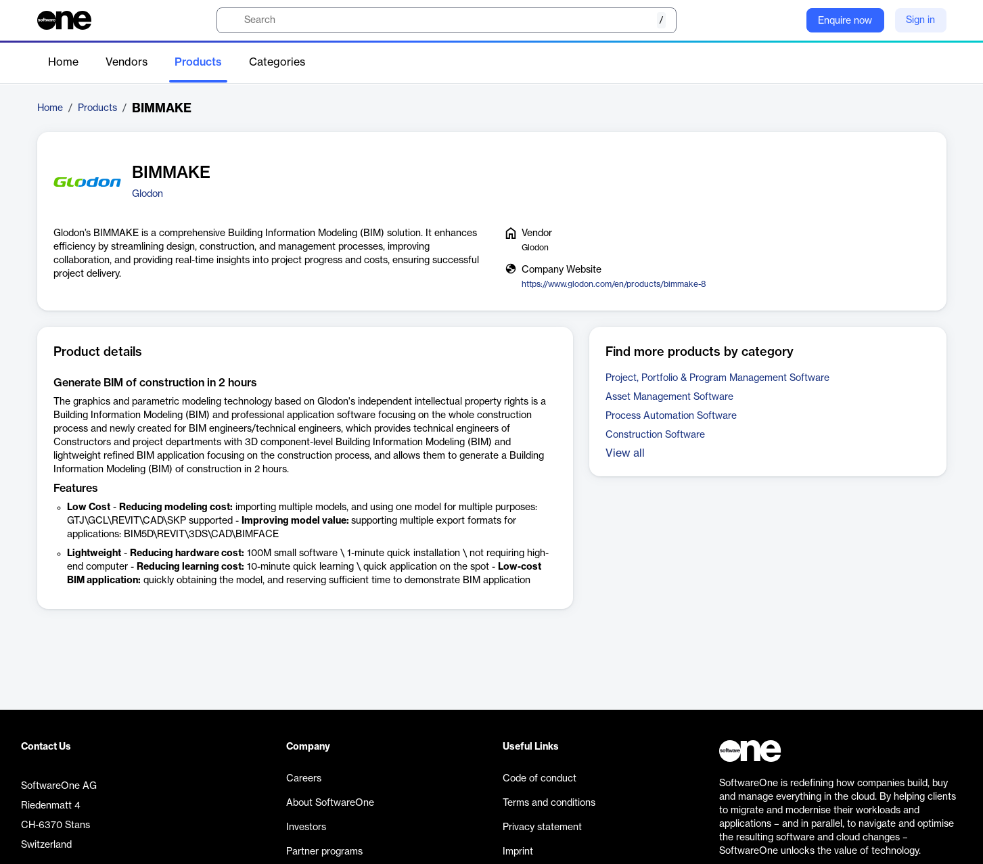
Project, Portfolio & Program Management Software (717, 378)
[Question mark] (787, 20)
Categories (277, 62)
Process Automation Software (671, 416)
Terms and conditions (549, 803)
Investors (306, 827)
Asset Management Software (669, 397)
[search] (446, 20)
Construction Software (655, 435)
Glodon (147, 194)
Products (198, 62)
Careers (303, 778)
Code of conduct (539, 778)
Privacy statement (542, 827)
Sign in (920, 20)
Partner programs (324, 852)
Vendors (126, 62)
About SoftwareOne (330, 803)
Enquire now (845, 21)
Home (63, 62)
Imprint (518, 852)
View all (625, 453)
